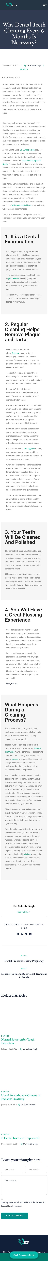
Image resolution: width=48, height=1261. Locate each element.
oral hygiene (29, 448)
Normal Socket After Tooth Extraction (17, 1041)
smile (24, 928)
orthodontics (34, 924)
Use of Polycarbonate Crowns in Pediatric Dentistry (20, 1097)
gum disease (13, 278)
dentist (19, 924)
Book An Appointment (24, 1254)
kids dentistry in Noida (22, 205)
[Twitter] (21, 934)
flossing (15, 353)
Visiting (27, 854)
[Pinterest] (30, 934)
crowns (15, 759)
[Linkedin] (26, 934)
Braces (24, 69)
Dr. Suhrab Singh (27, 150)
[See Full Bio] (30, 912)
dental (9, 924)
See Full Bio (23, 912)
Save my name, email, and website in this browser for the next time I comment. (23, 1204)
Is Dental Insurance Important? (20, 1138)
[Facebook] (17, 934)
